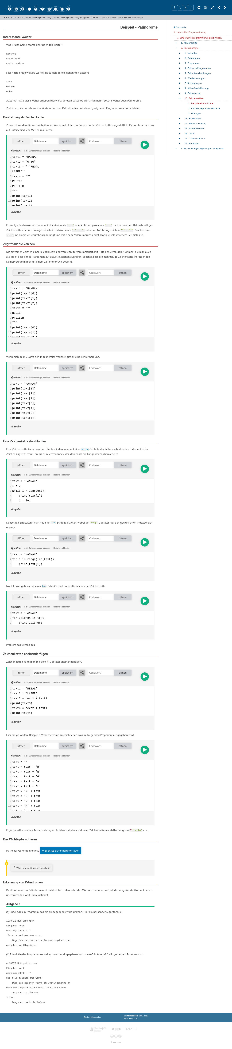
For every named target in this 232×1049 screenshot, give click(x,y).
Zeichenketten (114, 17)
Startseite (19, 17)
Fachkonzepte (99, 17)
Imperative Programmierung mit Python (72, 17)
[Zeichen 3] (185, 7)
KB (135, 1018)
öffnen (21, 141)
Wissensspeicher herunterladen (60, 850)
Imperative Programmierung (38, 17)
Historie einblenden (61, 151)
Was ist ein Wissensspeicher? (33, 868)
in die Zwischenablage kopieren (37, 151)
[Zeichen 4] (191, 7)
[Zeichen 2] (180, 7)
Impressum (116, 1042)
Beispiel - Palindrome (133, 17)
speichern (67, 141)
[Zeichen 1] (174, 7)
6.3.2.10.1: (9, 17)
